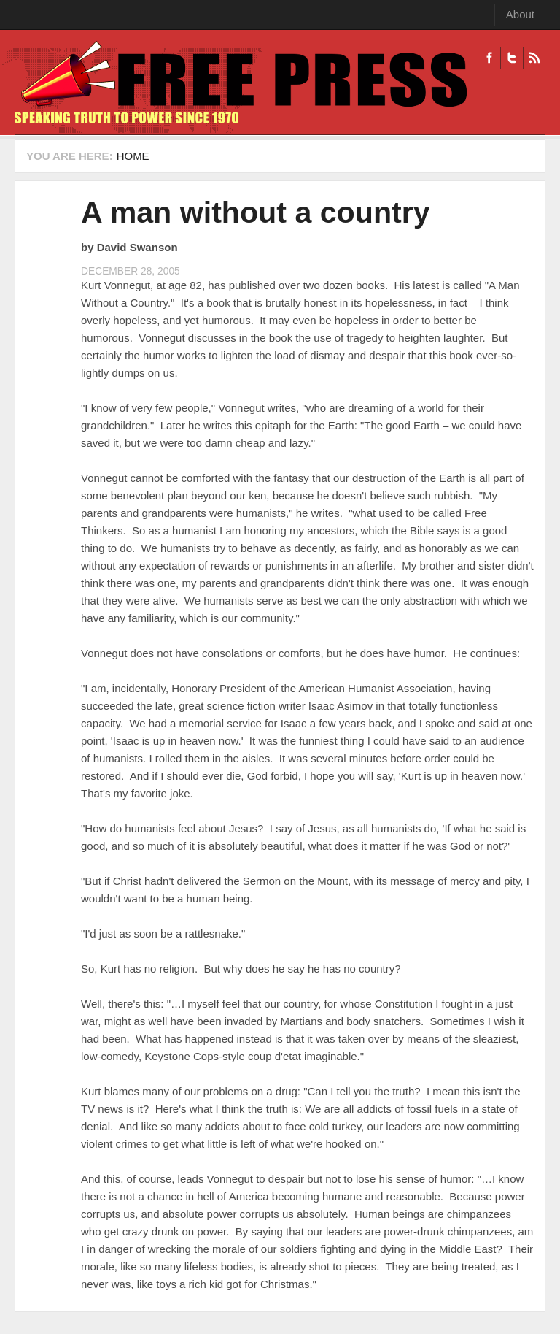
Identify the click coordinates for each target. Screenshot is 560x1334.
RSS (534, 58)
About (520, 14)
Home (133, 156)
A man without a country (255, 212)
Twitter (511, 58)
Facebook (489, 58)
